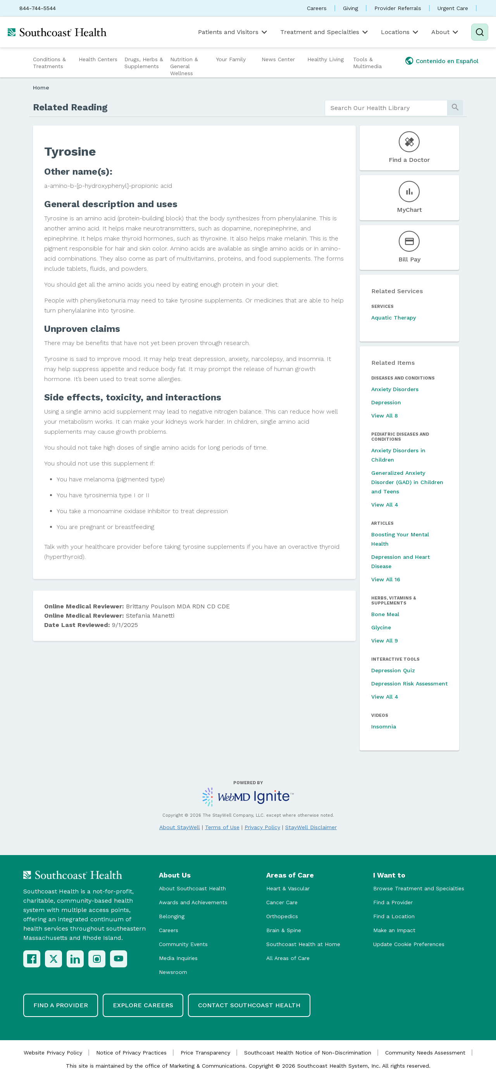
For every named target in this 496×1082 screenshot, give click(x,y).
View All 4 (384, 504)
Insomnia (383, 726)
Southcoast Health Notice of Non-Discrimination (307, 1052)
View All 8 (384, 415)
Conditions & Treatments (49, 62)
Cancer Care (282, 902)
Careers (317, 8)
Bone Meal (385, 614)
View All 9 (384, 640)
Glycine (381, 627)
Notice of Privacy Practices (131, 1052)
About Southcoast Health (192, 888)
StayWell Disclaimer (311, 827)
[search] (386, 108)
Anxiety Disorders (394, 389)
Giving (350, 8)
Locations (400, 32)
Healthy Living (325, 59)
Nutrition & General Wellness (184, 66)
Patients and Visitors (233, 32)
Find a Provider (393, 902)
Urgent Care (452, 8)
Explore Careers (143, 1005)
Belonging (171, 916)
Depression (386, 402)
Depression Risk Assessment (409, 683)
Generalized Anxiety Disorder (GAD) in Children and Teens (407, 482)
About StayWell (179, 827)
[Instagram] (96, 958)
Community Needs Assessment (425, 1052)
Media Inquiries (178, 958)
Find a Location (394, 916)
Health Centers (98, 59)
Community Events (183, 944)
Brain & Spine (283, 930)
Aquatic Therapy (393, 317)
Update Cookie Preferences (408, 944)
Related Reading (70, 107)
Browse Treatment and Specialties (418, 888)
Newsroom (173, 972)
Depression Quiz (393, 670)
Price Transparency (205, 1052)
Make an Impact (394, 930)
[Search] (479, 32)
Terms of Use (222, 827)
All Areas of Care (288, 958)
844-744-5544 (37, 8)
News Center (278, 59)
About (445, 32)
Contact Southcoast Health (249, 1005)
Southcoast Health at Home (303, 944)
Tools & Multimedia (367, 62)
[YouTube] (118, 958)
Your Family (231, 59)
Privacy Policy (262, 827)
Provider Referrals (397, 8)
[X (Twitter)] (53, 958)
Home (41, 87)
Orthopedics (282, 916)
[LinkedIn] (75, 958)
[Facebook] (31, 958)
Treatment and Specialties (324, 32)
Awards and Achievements (193, 902)
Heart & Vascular (288, 888)
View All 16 (385, 579)
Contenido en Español (447, 61)
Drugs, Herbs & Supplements (143, 62)
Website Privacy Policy (53, 1052)
